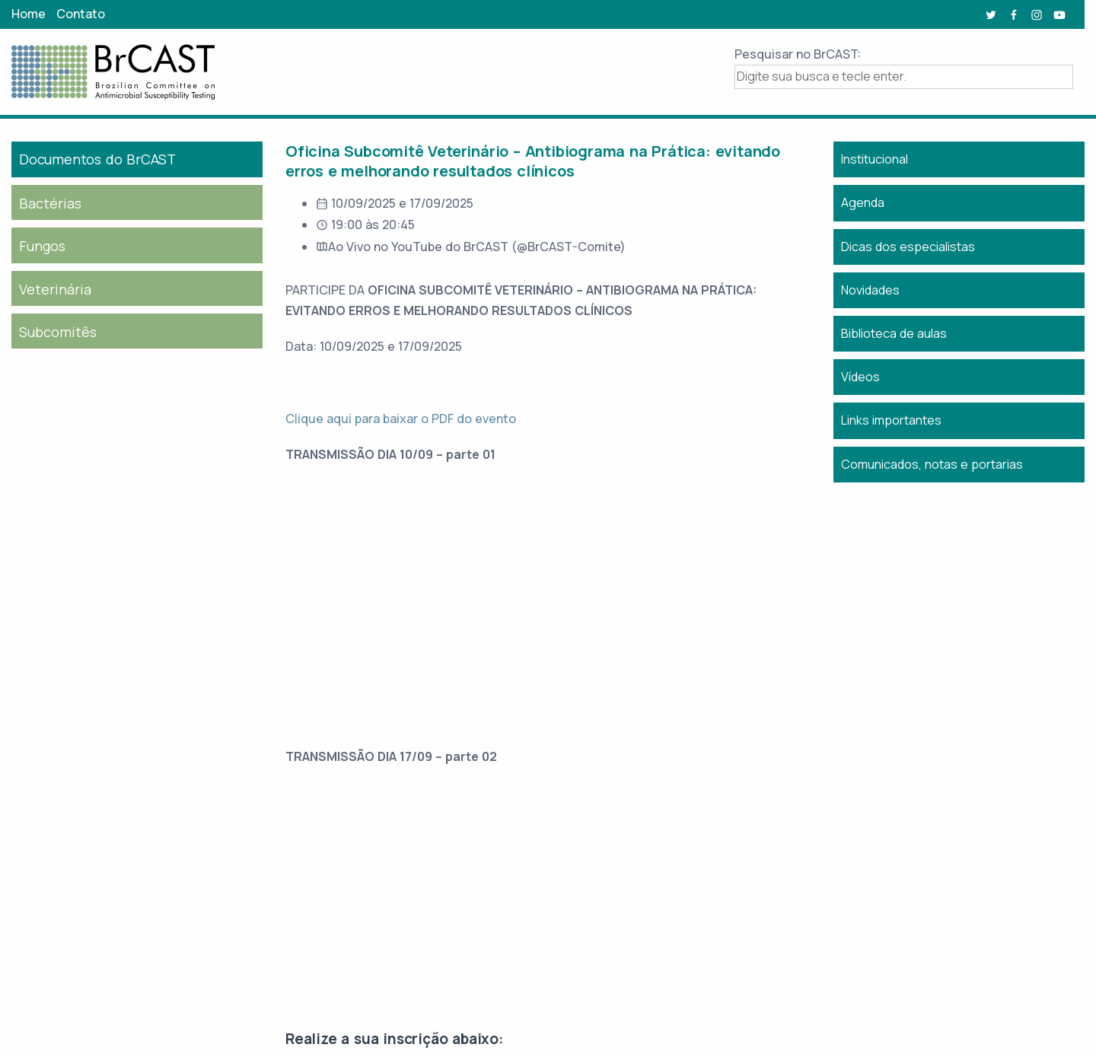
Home (28, 13)
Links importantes (891, 420)
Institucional (874, 159)
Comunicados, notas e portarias (932, 464)
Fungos (42, 246)
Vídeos (860, 376)
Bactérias (50, 203)
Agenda (862, 202)
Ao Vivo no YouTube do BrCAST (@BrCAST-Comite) (477, 246)
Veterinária (55, 289)
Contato (80, 13)
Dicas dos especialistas (908, 246)
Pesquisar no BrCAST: (797, 54)
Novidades (870, 290)
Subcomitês (58, 332)
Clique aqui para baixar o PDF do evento (400, 418)
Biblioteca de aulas (894, 333)
